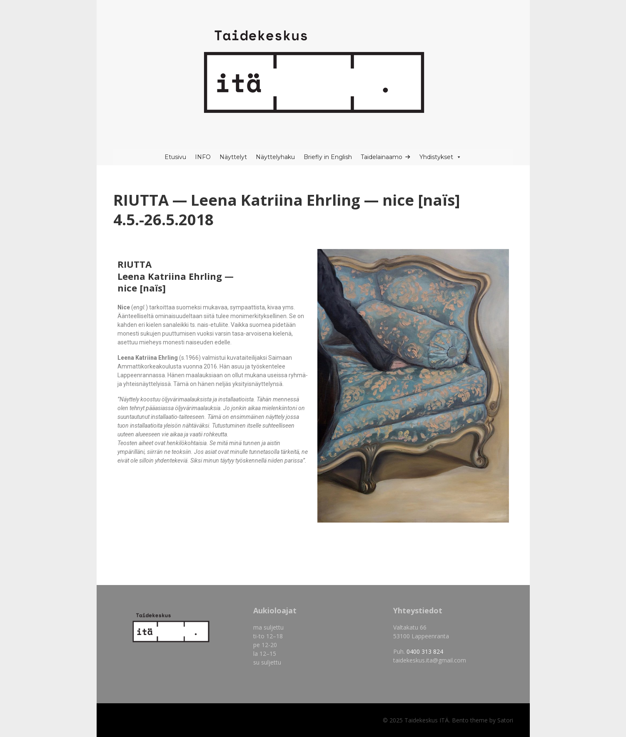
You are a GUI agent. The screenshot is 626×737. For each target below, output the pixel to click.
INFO (203, 157)
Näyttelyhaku (275, 157)
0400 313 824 (425, 651)
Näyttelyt (233, 157)
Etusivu (175, 157)
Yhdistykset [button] (440, 157)
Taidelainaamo (381, 157)
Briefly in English (328, 157)
